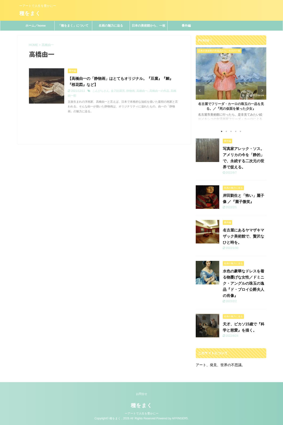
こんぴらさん (100, 91)
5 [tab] (240, 131)
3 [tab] (231, 131)
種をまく (30, 13)
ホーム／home (35, 25)
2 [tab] (226, 131)
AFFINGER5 (180, 418)
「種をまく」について (73, 25)
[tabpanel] (231, 86)
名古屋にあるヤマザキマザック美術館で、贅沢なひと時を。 (243, 236)
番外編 (186, 25)
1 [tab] (221, 131)
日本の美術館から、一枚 (148, 25)
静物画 (130, 91)
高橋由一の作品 (159, 91)
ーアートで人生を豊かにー (142, 413)
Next (262, 90)
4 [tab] (235, 131)
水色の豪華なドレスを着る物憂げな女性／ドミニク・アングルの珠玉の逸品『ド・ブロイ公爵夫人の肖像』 (243, 283)
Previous (200, 90)
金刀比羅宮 (118, 91)
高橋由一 (142, 91)
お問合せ (141, 394)
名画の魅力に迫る (111, 25)
